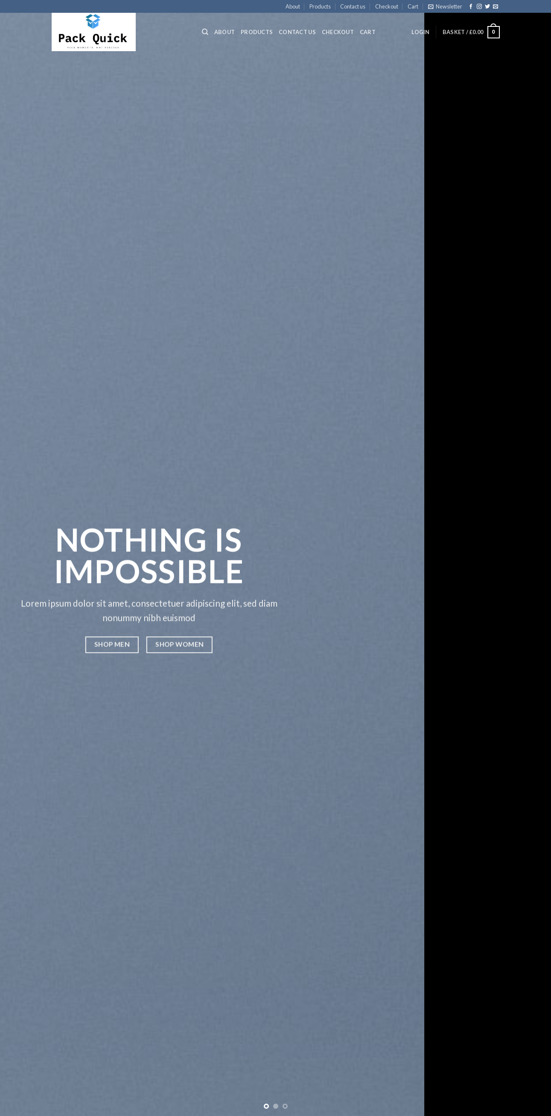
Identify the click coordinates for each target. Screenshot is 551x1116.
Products (320, 6)
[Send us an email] (495, 7)
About (293, 6)
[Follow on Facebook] (470, 7)
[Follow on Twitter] (487, 7)
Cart (413, 6)
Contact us (352, 6)
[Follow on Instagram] (479, 7)
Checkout (386, 6)
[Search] (205, 32)
